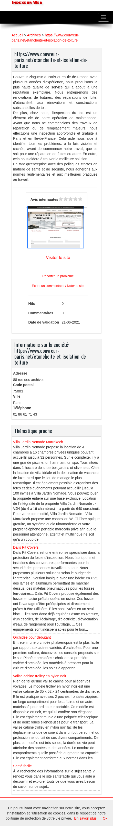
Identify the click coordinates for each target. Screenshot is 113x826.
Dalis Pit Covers (26, 547)
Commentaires (40, 313)
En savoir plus (85, 818)
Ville (16, 396)
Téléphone (22, 408)
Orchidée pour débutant (32, 637)
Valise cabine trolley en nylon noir (39, 676)
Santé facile (22, 766)
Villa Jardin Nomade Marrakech (38, 442)
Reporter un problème (58, 276)
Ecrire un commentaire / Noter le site (58, 286)
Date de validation (43, 322)
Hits (31, 303)
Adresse (20, 373)
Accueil (17, 35)
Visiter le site (58, 257)
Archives (34, 35)
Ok (105, 818)
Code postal (23, 385)
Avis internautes (44, 199)
